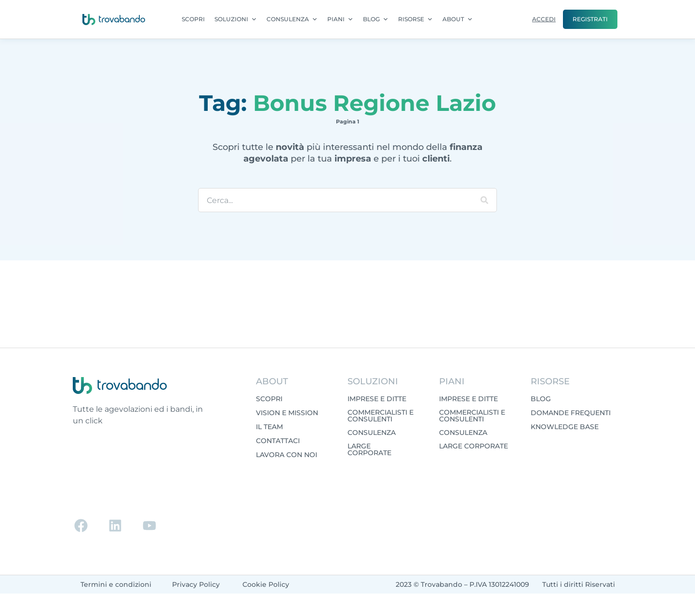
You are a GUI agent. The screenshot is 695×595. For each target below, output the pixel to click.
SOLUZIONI (235, 19)
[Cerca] (484, 200)
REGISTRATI (590, 19)
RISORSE (415, 19)
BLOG (375, 19)
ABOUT (457, 19)
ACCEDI (544, 19)
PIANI (340, 19)
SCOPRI (193, 19)
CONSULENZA (292, 19)
